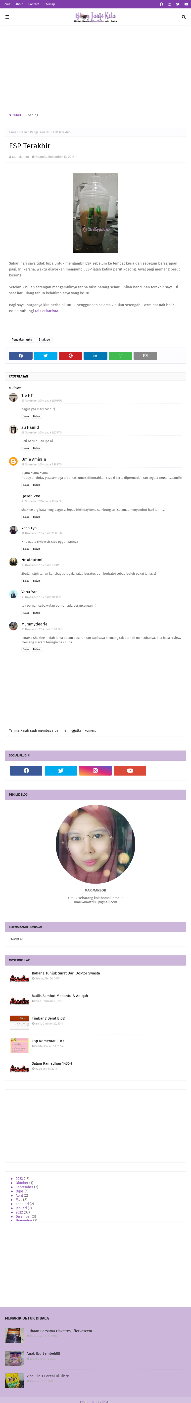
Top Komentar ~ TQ (48, 1041)
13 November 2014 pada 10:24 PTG (42, 501)
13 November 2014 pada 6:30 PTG (42, 400)
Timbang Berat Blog (48, 1018)
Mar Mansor (20, 157)
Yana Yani (30, 592)
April (20, 1195)
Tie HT (27, 395)
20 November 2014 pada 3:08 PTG (42, 629)
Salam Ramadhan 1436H (52, 1063)
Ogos (20, 1191)
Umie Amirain (33, 459)
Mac (19, 1200)
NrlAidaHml (32, 560)
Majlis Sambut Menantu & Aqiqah (60, 996)
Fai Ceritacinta (46, 311)
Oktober (22, 1183)
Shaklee (44, 339)
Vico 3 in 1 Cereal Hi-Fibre (48, 1376)
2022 (20, 1212)
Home (6, 4)
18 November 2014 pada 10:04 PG (42, 597)
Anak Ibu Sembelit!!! (43, 1353)
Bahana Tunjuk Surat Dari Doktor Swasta (66, 973)
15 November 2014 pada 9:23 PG (41, 565)
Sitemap (49, 4)
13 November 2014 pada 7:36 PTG (42, 464)
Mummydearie (34, 624)
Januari (22, 1208)
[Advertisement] (95, 68)
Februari (23, 1204)
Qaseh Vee (30, 496)
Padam (37, 416)
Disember (24, 1216)
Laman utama (18, 132)
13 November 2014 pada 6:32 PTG (42, 432)
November (24, 1221)
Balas (26, 416)
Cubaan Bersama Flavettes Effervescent (59, 1331)
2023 (20, 1179)
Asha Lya (29, 528)
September (25, 1187)
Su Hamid (30, 427)
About (19, 4)
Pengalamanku (40, 132)
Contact (33, 4)
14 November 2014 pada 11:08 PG (42, 533)
